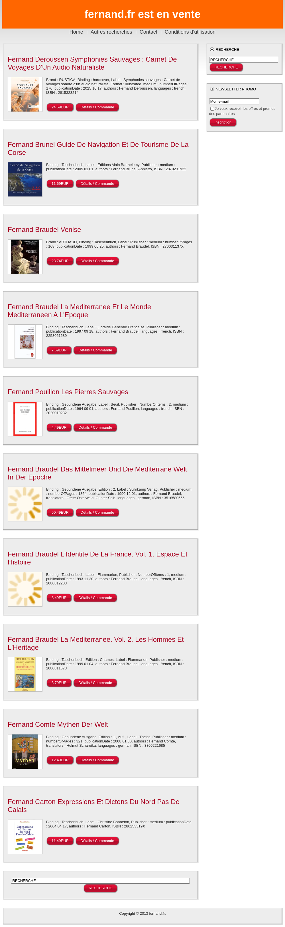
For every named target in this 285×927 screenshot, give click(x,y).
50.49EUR (60, 512)
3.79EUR (59, 683)
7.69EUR (59, 350)
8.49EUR (59, 598)
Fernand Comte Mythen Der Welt (58, 724)
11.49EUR (60, 841)
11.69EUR (60, 183)
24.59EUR (60, 107)
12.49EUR (60, 760)
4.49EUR (59, 427)
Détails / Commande (97, 107)
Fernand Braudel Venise (44, 229)
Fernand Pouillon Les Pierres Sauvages (68, 392)
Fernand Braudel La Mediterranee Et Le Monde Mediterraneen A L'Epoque (79, 311)
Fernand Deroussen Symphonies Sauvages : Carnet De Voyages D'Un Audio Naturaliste (92, 63)
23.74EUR (60, 261)
